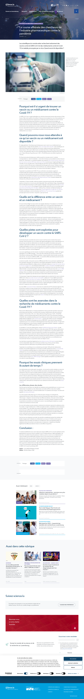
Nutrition (8, 563)
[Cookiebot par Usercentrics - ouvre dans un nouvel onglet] (8, 696)
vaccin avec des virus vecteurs (33, 279)
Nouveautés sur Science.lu (13, 662)
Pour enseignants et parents (47, 11)
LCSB (53, 533)
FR (77, 5)
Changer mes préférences (67, 604)
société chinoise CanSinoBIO (37, 278)
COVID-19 (37, 486)
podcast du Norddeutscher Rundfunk (29, 188)
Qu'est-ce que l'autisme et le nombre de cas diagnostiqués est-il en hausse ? (51, 567)
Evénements (27, 673)
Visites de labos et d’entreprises (50, 668)
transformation (38, 318)
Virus (31, 486)
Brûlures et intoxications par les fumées (32, 563)
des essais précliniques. (29, 392)
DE (75, 5)
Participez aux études (29, 670)
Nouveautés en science (44, 521)
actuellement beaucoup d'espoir (49, 327)
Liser (60, 533)
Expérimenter (33, 11)
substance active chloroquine (48, 341)
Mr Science (60, 11)
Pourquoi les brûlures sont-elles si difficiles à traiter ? (32, 566)
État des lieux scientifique (45, 490)
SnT (55, 533)
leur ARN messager (36, 356)
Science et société (28, 672)
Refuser (73, 690)
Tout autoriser (73, 681)
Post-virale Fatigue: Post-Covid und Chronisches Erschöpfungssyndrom (49, 508)
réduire (42, 294)
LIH (50, 533)
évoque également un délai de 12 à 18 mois (52, 189)
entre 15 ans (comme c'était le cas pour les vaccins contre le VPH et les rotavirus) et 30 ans (41, 161)
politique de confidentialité (67, 648)
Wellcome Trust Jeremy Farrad (48, 191)
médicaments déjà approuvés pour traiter (41, 177)
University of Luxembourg (44, 518)
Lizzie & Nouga (46, 664)
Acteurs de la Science (29, 666)
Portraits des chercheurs (29, 668)
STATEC (62, 533)
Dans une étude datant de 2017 (46, 146)
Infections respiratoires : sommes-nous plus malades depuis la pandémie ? (52, 493)
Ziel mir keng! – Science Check (51, 563)
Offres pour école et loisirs (48, 666)
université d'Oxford (31, 287)
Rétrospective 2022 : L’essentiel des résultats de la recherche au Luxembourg (51, 524)
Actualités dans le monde (13, 665)
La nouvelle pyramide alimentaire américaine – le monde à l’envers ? (14, 566)
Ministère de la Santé (45, 502)
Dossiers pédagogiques (48, 670)
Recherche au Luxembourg (30, 664)
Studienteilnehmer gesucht (46, 506)
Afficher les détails (72, 696)
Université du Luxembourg (44, 533)
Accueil (76, 18)
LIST (57, 533)
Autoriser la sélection (73, 686)
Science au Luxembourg (12, 11)
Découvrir (24, 11)
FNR (25, 36)
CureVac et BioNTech (50, 265)
